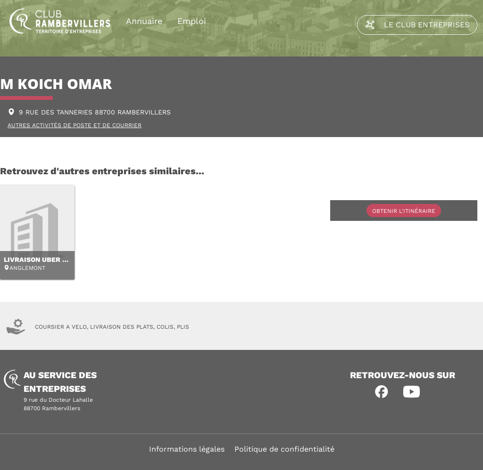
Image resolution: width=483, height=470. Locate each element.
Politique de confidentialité (284, 449)
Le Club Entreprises (417, 25)
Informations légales (187, 449)
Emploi (191, 21)
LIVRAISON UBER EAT (39, 259)
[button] (381, 391)
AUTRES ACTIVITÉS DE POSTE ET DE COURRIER (75, 125)
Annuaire (144, 21)
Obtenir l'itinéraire (403, 211)
